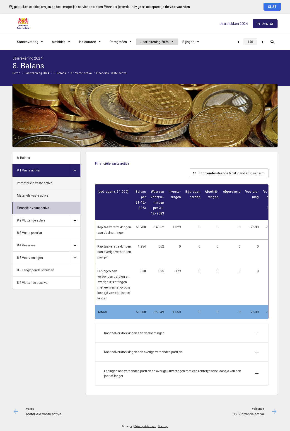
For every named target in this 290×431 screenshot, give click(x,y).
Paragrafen (118, 42)
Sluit (272, 7)
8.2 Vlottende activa (31, 220)
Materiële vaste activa (32, 195)
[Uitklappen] (74, 170)
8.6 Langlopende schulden (35, 270)
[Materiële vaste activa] (238, 42)
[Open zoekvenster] (272, 42)
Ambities (58, 42)
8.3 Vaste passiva (29, 233)
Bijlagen (188, 42)
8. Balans (60, 73)
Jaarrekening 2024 (154, 42)
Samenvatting (27, 42)
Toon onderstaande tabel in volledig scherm (232, 173)
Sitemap (163, 426)
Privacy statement (145, 426)
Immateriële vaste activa (34, 183)
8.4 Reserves (26, 245)
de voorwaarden (177, 7)
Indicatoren (87, 42)
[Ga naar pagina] (250, 42)
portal (268, 24)
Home (16, 73)
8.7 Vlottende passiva (32, 282)
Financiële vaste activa (111, 73)
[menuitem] (29, 42)
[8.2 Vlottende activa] (262, 42)
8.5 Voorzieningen (30, 258)
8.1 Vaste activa (81, 73)
